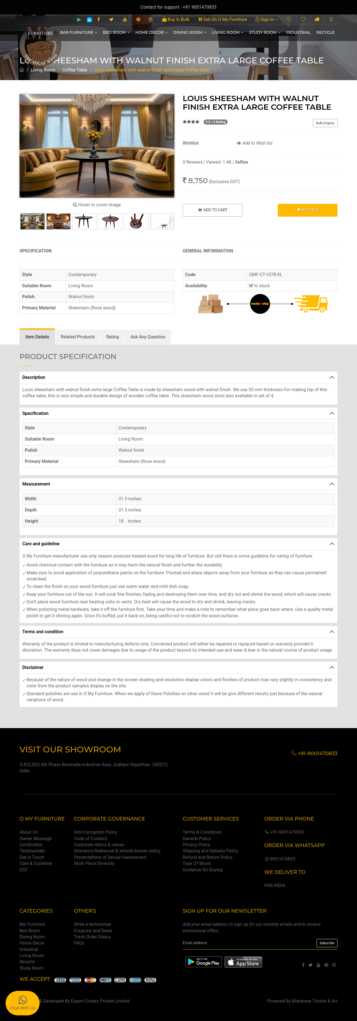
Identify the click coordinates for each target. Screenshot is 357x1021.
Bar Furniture (78, 32)
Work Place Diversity (94, 863)
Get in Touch (32, 857)
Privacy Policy (196, 844)
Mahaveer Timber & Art (315, 1001)
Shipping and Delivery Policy (210, 850)
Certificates (31, 844)
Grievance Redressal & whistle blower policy (117, 850)
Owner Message (36, 838)
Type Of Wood (197, 863)
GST (24, 869)
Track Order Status (92, 936)
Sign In (266, 19)
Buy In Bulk (175, 19)
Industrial (298, 32)
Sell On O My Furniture (222, 19)
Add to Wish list (254, 143)
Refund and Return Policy (208, 857)
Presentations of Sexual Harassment (110, 857)
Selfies (241, 162)
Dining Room (189, 32)
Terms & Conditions (202, 832)
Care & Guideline (36, 863)
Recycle (325, 32)
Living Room (228, 32)
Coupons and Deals (93, 930)
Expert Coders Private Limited (100, 1001)
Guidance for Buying (203, 869)
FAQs (79, 943)
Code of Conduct (90, 838)
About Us (29, 832)
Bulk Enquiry (325, 123)
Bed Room (116, 32)
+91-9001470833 (284, 832)
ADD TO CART (212, 210)
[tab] (37, 337)
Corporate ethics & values (99, 844)
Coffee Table (74, 70)
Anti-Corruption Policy (95, 832)
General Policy (197, 838)
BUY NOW (307, 210)
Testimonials (32, 850)
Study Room (265, 32)
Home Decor (151, 32)
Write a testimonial (92, 924)
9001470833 (279, 859)
